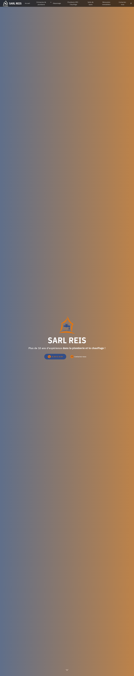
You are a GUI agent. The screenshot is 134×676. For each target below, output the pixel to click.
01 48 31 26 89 (55, 356)
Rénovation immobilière (106, 3)
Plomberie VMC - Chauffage (73, 3)
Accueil (27, 3)
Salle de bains (90, 3)
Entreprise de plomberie (41, 3)
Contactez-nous (122, 3)
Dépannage (57, 3)
